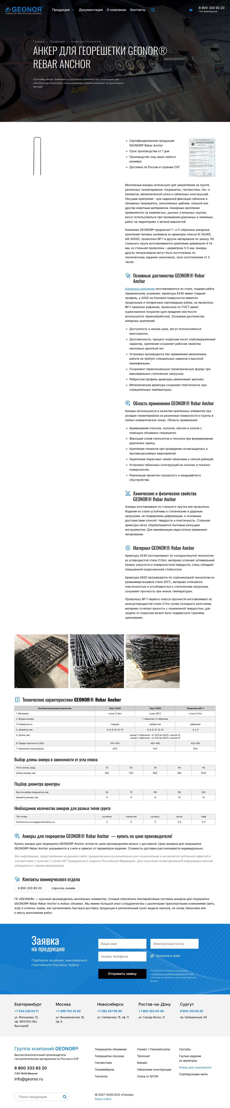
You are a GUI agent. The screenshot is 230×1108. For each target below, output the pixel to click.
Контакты (138, 10)
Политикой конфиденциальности (169, 974)
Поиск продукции (153, 10)
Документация (91, 10)
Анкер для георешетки (195, 1067)
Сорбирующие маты (193, 1074)
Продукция (61, 10)
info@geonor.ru (190, 10)
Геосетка (101, 1076)
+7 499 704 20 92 (68, 1011)
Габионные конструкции (154, 1069)
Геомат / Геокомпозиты (153, 1049)
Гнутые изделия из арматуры (190, 1058)
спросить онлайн (63, 888)
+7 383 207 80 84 (109, 1011)
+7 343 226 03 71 (26, 1011)
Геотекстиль (103, 1062)
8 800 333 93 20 (212, 9)
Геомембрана (104, 1069)
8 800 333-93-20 (30, 888)
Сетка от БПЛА (147, 1076)
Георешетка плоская (109, 1056)
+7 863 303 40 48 (151, 1011)
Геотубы (185, 1049)
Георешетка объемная (110, 1049)
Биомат (142, 1062)
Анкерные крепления (140, 288)
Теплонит (143, 1056)
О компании (116, 10)
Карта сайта (103, 1099)
